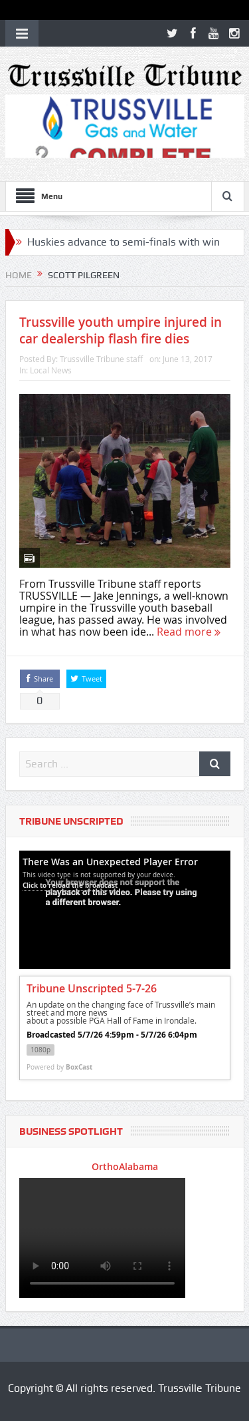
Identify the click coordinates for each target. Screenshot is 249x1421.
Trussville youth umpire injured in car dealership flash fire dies (120, 330)
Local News (51, 370)
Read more (188, 631)
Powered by (59, 1067)
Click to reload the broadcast (70, 885)
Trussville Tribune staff (101, 358)
